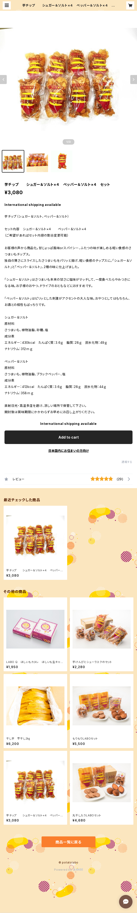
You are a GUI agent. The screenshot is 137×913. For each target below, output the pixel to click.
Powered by (68, 869)
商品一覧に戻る (68, 842)
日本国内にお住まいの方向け (68, 451)
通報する (127, 462)
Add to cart (68, 437)
